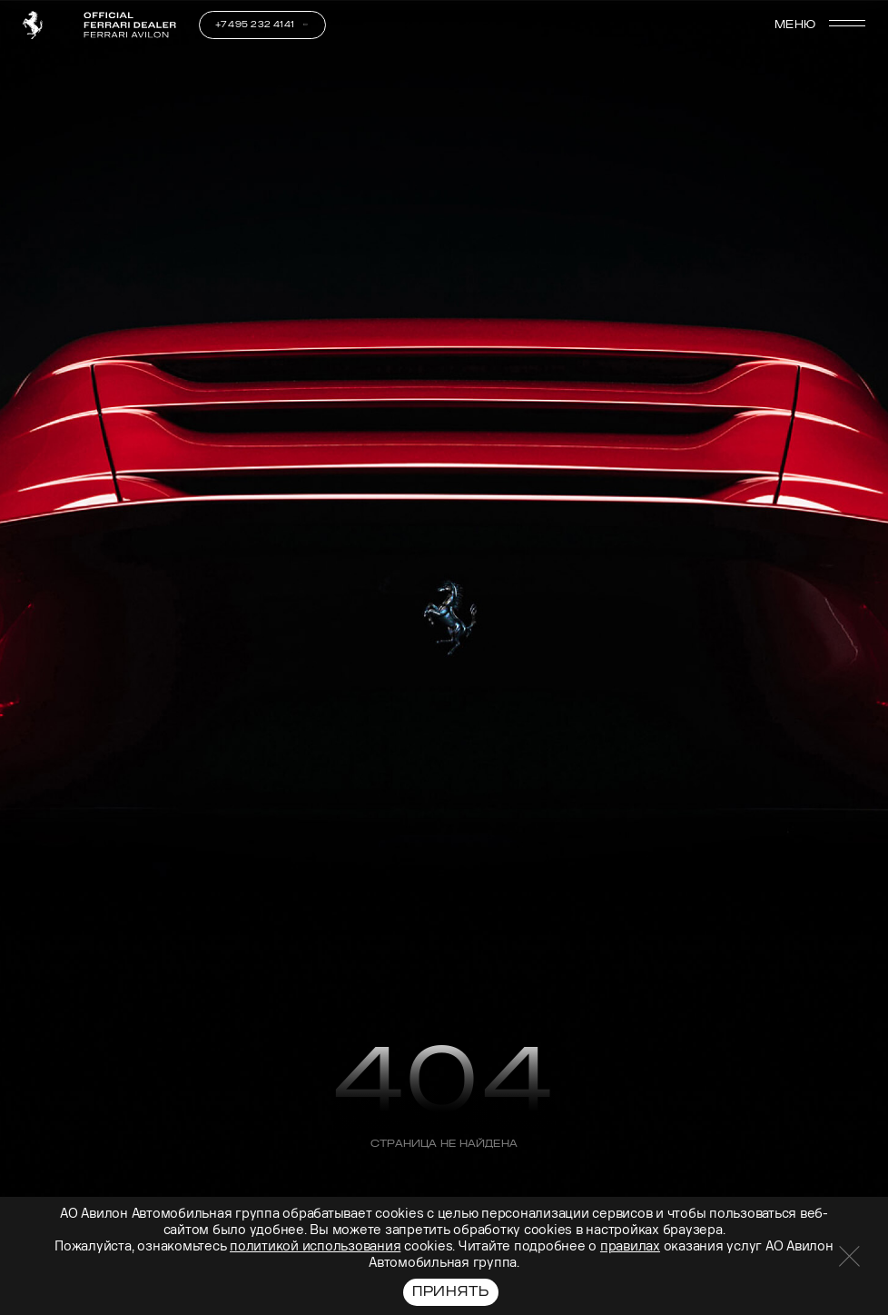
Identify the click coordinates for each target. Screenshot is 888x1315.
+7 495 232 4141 (255, 24)
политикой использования (315, 1246)
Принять (450, 1292)
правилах (630, 1246)
